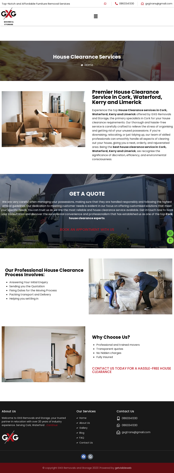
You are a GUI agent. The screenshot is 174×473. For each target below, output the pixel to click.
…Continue (51, 425)
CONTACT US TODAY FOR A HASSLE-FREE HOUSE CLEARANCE (131, 370)
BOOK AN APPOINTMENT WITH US (87, 229)
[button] (95, 16)
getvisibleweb (123, 467)
